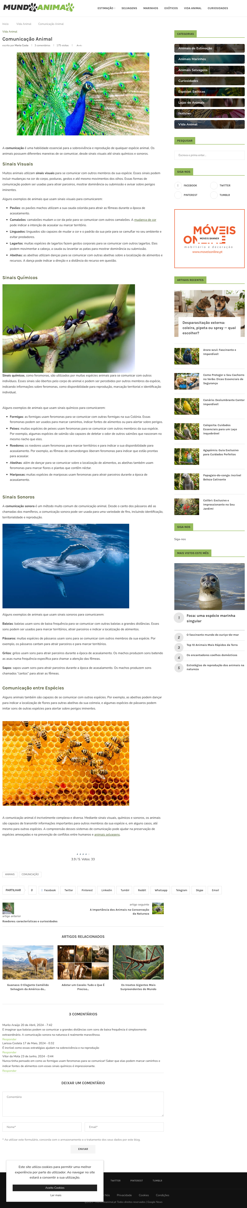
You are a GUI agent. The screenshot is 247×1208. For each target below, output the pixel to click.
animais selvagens (107, 834)
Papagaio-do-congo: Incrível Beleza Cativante (222, 477)
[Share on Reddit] (141, 890)
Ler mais (56, 1195)
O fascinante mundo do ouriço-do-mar (213, 635)
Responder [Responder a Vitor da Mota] (9, 1071)
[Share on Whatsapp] (160, 890)
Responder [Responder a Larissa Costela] (9, 1052)
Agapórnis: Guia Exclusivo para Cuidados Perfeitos (221, 452)
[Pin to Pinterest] (86, 890)
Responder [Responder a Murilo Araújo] (9, 1039)
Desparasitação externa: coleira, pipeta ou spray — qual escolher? (209, 327)
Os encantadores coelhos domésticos (212, 655)
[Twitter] (227, 185)
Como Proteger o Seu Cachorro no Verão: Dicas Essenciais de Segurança (224, 379)
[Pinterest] (191, 195)
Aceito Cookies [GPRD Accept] (54, 1188)
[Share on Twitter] (68, 890)
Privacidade (124, 1195)
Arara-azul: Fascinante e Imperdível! (219, 352)
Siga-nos (180, 539)
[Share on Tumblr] (124, 890)
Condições (162, 1195)
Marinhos (150, 8)
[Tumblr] (227, 195)
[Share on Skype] (199, 890)
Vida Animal (192, 8)
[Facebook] (191, 185)
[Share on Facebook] (48, 890)
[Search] (243, 8)
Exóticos (171, 8)
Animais (10, 874)
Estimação (105, 8)
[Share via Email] (215, 890)
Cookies (144, 1195)
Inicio (5, 24)
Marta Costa (21, 45)
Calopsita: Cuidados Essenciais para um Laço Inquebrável (220, 429)
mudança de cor (145, 220)
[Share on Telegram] (181, 890)
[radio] (77, 851)
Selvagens (129, 8)
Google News (154, 1202)
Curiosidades (218, 8)
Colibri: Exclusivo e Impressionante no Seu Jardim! (219, 504)
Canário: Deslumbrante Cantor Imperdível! (224, 402)
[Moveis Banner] (209, 238)
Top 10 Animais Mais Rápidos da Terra (212, 645)
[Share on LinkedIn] (106, 890)
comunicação (30, 874)
